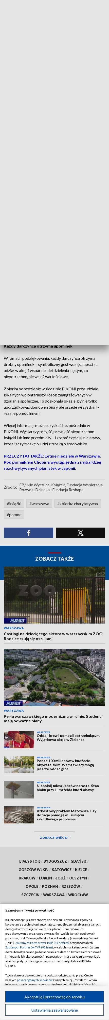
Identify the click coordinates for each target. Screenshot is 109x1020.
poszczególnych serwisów (34, 980)
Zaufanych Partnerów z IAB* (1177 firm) (42, 943)
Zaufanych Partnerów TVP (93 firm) (29, 947)
